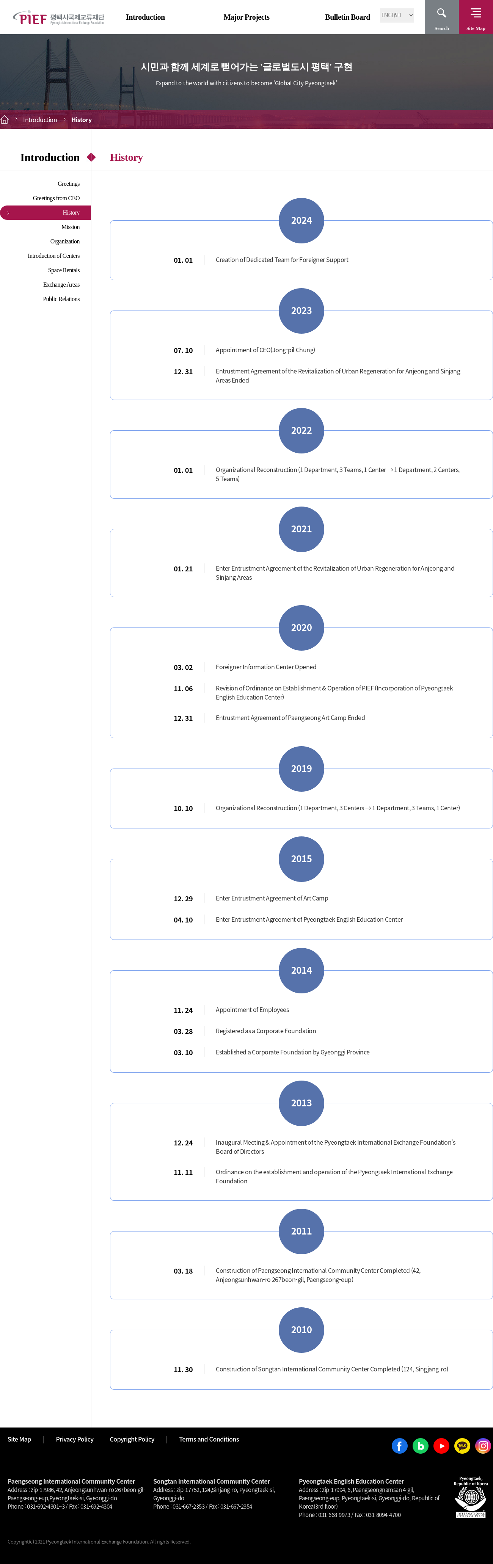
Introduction (145, 17)
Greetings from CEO (56, 198)
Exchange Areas (61, 284)
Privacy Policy (74, 1438)
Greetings (69, 183)
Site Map (475, 28)
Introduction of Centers (54, 256)
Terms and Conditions (209, 1438)
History (71, 212)
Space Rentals (64, 270)
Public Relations (61, 299)
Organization (65, 241)
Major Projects (246, 17)
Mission (70, 227)
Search (442, 28)
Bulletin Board (347, 17)
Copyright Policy (132, 1438)
